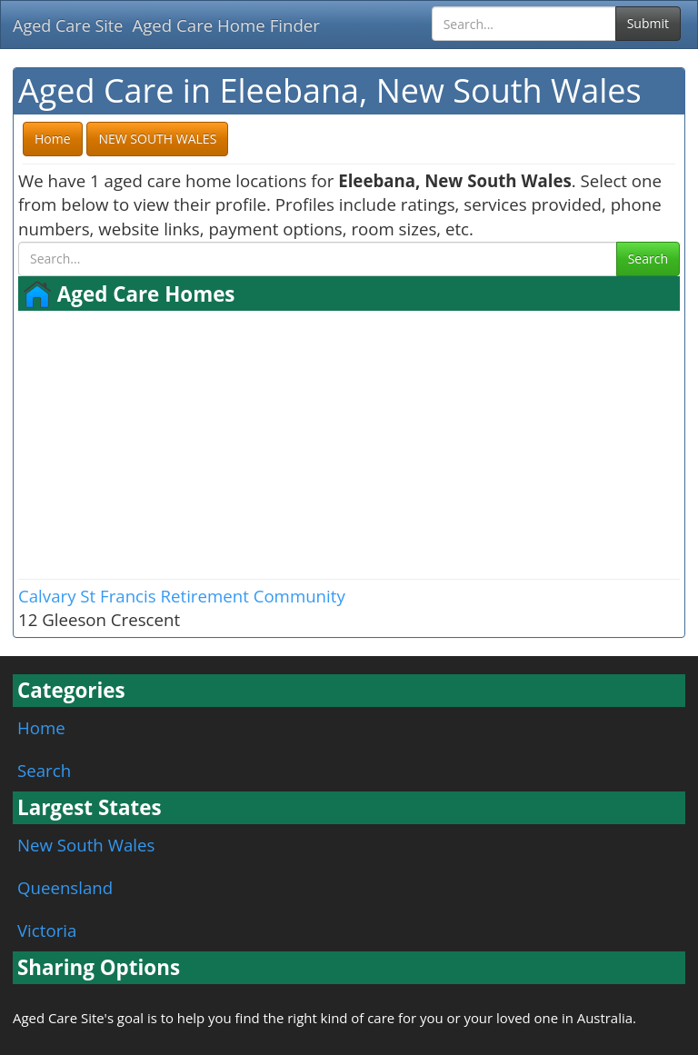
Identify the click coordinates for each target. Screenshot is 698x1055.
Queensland (65, 887)
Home (41, 727)
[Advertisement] (349, 442)
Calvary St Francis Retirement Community (181, 595)
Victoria (46, 930)
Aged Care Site (68, 25)
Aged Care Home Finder (226, 25)
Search (648, 258)
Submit (648, 23)
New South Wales (86, 844)
